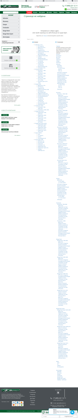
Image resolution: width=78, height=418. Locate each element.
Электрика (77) (41, 104)
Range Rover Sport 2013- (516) (42, 130)
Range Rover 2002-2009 (62, 257)
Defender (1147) (38, 44)
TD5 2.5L (60, 71)
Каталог (35, 12)
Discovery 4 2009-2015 (62, 143)
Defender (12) (41, 141)
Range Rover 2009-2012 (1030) (42, 118)
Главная (29, 12)
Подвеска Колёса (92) (43, 55)
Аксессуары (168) (39, 139)
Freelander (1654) (39, 105)
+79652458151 (74, 9)
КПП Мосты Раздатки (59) (41, 87)
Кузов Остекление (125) (43, 51)
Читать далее (17, 105)
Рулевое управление (62, 78)
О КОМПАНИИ (5, 75)
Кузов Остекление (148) (43, 89)
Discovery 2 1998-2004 (62, 110)
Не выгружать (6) (42, 138)
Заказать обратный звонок (58, 400)
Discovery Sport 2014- (62, 160)
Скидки (68, 12)
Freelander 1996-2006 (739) (42, 107)
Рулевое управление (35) (41, 57)
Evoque (5, 24)
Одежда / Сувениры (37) (41, 149)
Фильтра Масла (61, 83)
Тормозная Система (61, 82)
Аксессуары (6, 37)
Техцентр (32, 394)
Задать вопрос (5, 0)
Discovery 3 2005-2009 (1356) (42, 76)
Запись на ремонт (10, 68)
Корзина (74, 0)
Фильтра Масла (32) (42, 66)
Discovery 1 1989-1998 (62, 94)
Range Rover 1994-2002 (62, 240)
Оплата (55, 12)
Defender (5, 18)
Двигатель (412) (41, 47)
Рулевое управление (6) (43, 95)
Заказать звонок (74, 7)
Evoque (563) (38, 84)
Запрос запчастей (10, 60)
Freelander (6, 28)
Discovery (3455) (39, 69)
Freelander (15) (41, 145)
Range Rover (6, 31)
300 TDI (60, 69)
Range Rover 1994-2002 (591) (42, 113)
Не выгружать (60, 366)
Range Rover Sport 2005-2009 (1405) (42, 125)
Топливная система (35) (41, 61)
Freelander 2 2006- (61, 221)
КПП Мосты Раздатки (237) (41, 49)
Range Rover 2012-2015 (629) (42, 121)
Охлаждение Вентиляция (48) (41, 53)
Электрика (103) (41, 67)
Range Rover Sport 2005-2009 (64, 310)
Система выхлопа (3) (42, 96)
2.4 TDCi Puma (61, 68)
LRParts (39, 137)
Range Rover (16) (41, 146)
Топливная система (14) (41, 98)
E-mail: (59, 403)
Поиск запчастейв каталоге (7, 49)
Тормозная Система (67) (41, 64)
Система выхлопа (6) (42, 59)
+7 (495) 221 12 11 (71, 5)
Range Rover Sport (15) (43, 147)
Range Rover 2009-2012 (62, 273)
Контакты (74, 12)
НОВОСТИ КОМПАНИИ (8, 110)
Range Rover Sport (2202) (41, 123)
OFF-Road (59, 65)
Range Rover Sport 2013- (62, 343)
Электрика (59, 89)
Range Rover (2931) (39, 111)
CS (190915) (40, 135)
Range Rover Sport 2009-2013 (64, 326)
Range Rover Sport (8, 34)
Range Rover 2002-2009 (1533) (42, 116)
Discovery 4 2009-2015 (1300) (42, 79)
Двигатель (59, 66)
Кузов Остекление (61, 74)
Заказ (57, 361)
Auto (39, 134)
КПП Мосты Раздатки (62, 72)
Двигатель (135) (41, 85)
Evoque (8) (40, 143)
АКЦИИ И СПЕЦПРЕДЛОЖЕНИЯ (11, 42)
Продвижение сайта (25, 411)
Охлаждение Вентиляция (63, 75)
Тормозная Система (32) (41, 101)
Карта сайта (39, 410)
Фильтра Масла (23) (42, 103)
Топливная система (61, 80)
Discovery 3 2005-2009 (62, 127)
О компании (29, 0)
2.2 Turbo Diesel (62, 182)
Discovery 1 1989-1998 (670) (42, 71)
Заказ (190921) (38, 132)
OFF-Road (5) (41, 46)
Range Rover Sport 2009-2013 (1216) (42, 128)
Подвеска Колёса (61, 76)
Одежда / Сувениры (61, 379)
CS (57, 364)
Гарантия (61, 12)
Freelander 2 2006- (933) (43, 109)
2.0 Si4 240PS (61, 181)
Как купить (42, 12)
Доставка (49, 12)
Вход (65, 0)
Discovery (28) (41, 142)
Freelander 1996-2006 (62, 204)
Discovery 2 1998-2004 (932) (42, 74)
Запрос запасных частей (49, 0)
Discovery (5, 21)
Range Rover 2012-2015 (62, 290)
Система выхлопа (61, 79)
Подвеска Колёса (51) (43, 93)
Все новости (17, 135)
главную (45, 35)
